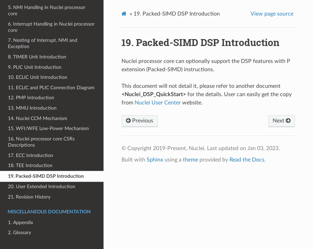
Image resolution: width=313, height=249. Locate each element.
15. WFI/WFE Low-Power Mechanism (48, 128)
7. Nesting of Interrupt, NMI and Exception (42, 43)
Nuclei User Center (158, 102)
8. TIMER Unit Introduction (37, 56)
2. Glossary (19, 232)
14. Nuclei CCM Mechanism (37, 118)
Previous (139, 120)
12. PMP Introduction (31, 97)
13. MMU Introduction (32, 108)
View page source (272, 14)
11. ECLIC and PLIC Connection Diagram (51, 87)
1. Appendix (20, 222)
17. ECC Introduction (30, 155)
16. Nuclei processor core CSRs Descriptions (41, 142)
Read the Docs (246, 160)
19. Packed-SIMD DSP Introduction (46, 176)
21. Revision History (29, 197)
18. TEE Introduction (30, 165)
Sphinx (155, 160)
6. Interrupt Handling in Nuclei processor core (51, 27)
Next (282, 120)
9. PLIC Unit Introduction (34, 67)
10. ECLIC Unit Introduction (37, 77)
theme (190, 160)
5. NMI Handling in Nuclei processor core (46, 10)
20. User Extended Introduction (41, 186)
